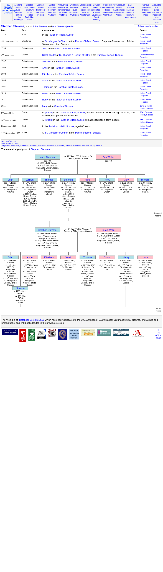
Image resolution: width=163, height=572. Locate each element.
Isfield (107, 10)
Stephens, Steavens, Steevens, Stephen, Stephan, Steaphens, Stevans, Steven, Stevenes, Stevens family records (51, 145)
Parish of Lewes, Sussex (110, 55)
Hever (74, 10)
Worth (118, 15)
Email (156, 10)
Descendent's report (10, 143)
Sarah (45, 80)
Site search (157, 12)
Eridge (41, 7)
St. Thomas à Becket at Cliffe (74, 55)
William (30, 179)
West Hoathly (96, 18)
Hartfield (18, 15)
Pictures (145, 10)
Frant (85, 7)
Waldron (63, 15)
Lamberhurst (118, 10)
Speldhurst (119, 12)
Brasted (29, 5)
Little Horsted (29, 13)
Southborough (108, 12)
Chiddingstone (86, 5)
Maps (145, 15)
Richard (145, 179)
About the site (156, 6)
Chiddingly (74, 5)
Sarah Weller (49, 55)
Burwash (40, 5)
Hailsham (130, 10)
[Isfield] (48, 112)
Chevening (63, 5)
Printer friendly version (148, 26)
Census (145, 5)
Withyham (107, 15)
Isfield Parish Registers (145, 35)
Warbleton (74, 15)
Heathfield (40, 10)
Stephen (46, 61)
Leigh (18, 17)
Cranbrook (107, 5)
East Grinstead (130, 6)
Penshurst (62, 12)
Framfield (74, 7)
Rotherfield (74, 12)
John (44, 48)
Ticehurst (130, 15)
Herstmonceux (63, 10)
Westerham (85, 15)
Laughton (130, 12)
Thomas (46, 87)
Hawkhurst (29, 10)
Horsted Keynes (96, 11)
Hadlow (119, 7)
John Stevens (40, 26)
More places (130, 17)
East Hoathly (18, 11)
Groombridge (108, 7)
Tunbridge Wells (29, 18)
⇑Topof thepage (158, 334)
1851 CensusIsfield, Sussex (146, 121)
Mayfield (51, 12)
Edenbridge (29, 7)
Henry (45, 99)
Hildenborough (86, 10)
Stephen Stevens (12, 26)
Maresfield (40, 12)
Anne (45, 67)
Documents (146, 12)
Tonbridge (18, 20)
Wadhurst (52, 15)
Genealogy (146, 7)
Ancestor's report (8, 141)
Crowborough (119, 5)
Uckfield (40, 15)
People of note (156, 16)
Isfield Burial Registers (145, 127)
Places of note (157, 21)
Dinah (45, 93)
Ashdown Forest (18, 6)
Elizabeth (47, 74)
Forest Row (63, 7)
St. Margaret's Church (56, 41)
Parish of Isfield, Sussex (61, 34)
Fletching (52, 7)
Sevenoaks (96, 15)
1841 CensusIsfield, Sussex (146, 107)
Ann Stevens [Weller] (63, 26)
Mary (126, 179)
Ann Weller (108, 157)
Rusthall (85, 12)
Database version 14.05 (31, 320)
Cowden (96, 5)
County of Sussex (63, 106)
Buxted (52, 5)
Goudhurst (96, 7)
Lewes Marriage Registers (147, 56)
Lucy (44, 106)
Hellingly (52, 10)
